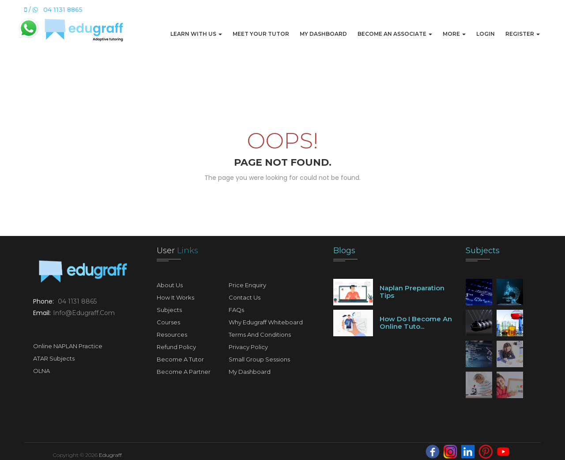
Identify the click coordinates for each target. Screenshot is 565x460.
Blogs (344, 250)
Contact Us (244, 297)
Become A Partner (184, 371)
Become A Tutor (180, 359)
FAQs (236, 309)
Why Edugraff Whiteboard (266, 322)
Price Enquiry (247, 285)
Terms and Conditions (260, 334)
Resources (172, 334)
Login (485, 33)
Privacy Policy (248, 346)
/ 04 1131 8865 (53, 10)
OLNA (41, 370)
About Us (170, 285)
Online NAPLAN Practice (67, 346)
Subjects (169, 309)
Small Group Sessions (259, 359)
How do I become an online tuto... (416, 323)
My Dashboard (323, 33)
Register (522, 33)
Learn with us (196, 33)
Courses (168, 322)
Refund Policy (176, 346)
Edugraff (110, 455)
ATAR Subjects (54, 358)
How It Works (175, 297)
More (454, 33)
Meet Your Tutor (261, 33)
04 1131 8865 (77, 301)
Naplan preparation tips (412, 292)
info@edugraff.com (84, 313)
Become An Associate (395, 33)
